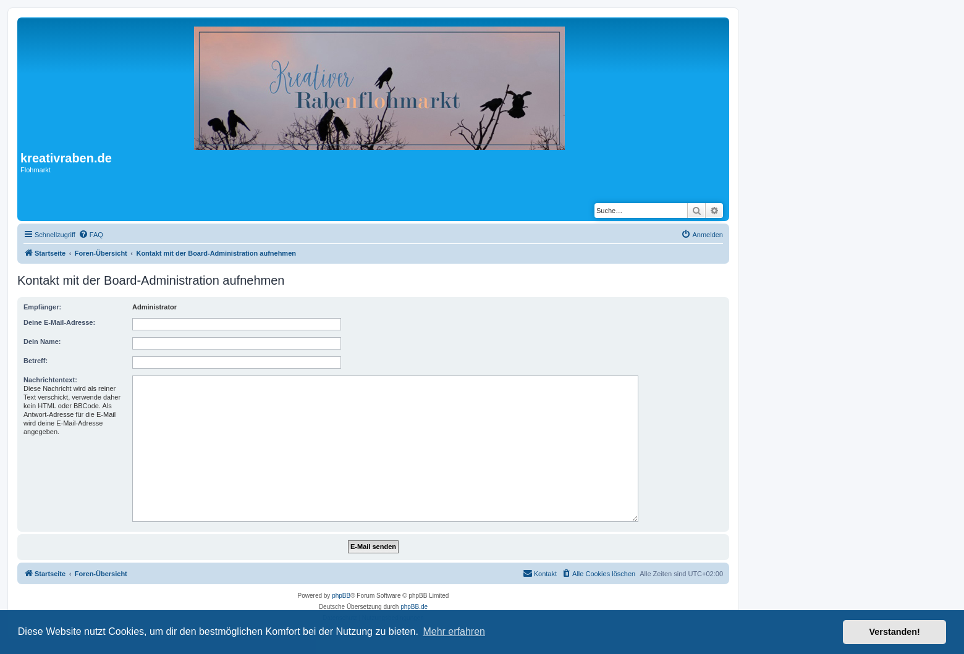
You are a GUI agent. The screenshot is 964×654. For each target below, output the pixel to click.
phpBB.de (414, 606)
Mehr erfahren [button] (454, 631)
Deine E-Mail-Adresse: (59, 322)
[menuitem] (90, 234)
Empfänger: (42, 307)
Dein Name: (42, 341)
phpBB (341, 595)
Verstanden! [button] (894, 632)
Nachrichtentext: (50, 380)
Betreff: (35, 360)
